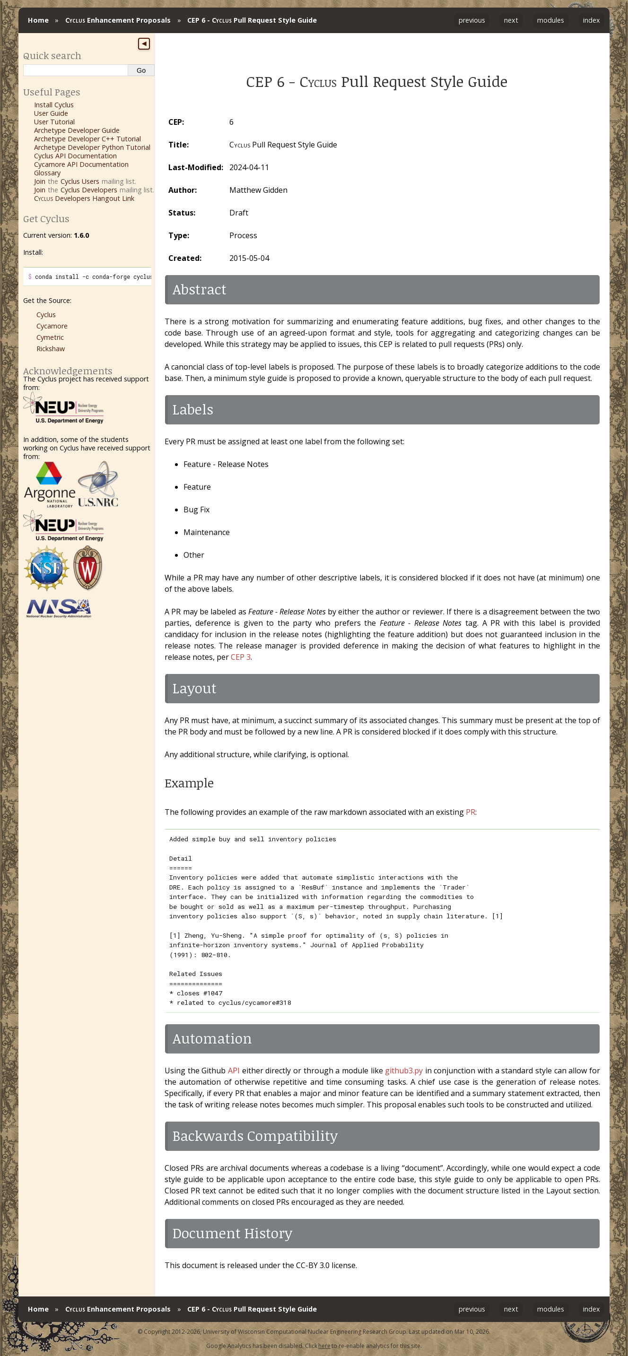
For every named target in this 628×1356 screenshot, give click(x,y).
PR (470, 812)
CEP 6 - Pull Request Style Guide (252, 20)
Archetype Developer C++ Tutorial (87, 138)
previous (472, 20)
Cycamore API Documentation (81, 164)
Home (38, 20)
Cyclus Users (80, 181)
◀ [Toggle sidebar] (144, 43)
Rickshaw (50, 348)
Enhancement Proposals (118, 20)
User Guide (51, 113)
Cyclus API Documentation (75, 155)
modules (550, 20)
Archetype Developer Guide (77, 130)
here (324, 1346)
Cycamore (52, 325)
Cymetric (50, 337)
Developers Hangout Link (84, 198)
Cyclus (46, 314)
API (234, 1070)
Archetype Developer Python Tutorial (92, 147)
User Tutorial (54, 121)
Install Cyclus (54, 104)
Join (39, 181)
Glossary (47, 172)
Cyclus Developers (89, 189)
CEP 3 (241, 657)
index (591, 20)
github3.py (404, 1070)
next (511, 20)
